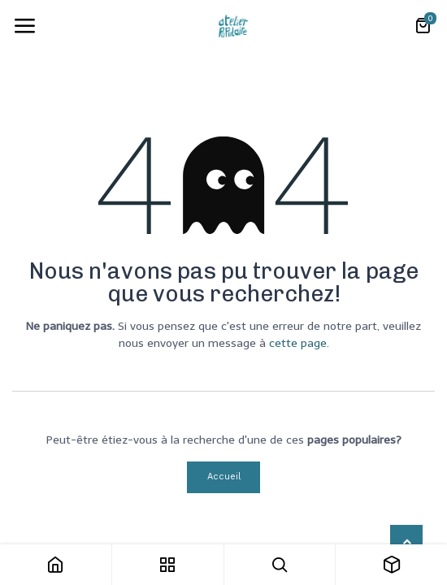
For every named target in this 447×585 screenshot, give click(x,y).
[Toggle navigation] (24, 26)
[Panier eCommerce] (422, 26)
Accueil (224, 476)
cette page (298, 343)
